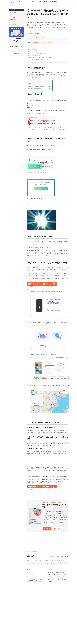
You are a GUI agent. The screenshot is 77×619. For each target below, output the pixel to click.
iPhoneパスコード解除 (51, 577)
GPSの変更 (45, 2)
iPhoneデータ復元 (51, 572)
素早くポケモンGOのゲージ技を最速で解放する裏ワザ (38, 57)
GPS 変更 (40, 551)
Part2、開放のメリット (33, 51)
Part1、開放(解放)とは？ (33, 49)
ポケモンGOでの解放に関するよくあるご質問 (37, 59)
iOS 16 (65, 574)
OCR (57, 574)
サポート (60, 2)
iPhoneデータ (63, 576)
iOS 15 (61, 574)
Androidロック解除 (60, 577)
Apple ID (49, 581)
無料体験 (47, 528)
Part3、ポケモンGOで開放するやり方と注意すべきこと (39, 53)
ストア (64, 2)
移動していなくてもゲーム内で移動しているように (55, 276)
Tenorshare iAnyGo (33, 33)
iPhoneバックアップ (57, 579)
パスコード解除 (39, 1)
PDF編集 (53, 574)
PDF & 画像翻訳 (53, 1)
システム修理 (25, 1)
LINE (53, 576)
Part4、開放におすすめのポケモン (35, 55)
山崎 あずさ (33, 555)
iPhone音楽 (64, 579)
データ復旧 (18, 1)
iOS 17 (64, 572)
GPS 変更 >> (34, 560)
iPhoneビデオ (50, 579)
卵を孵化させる (50, 269)
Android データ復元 (58, 572)
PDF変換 (49, 574)
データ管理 (32, 1)
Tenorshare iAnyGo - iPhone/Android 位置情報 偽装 (51, 502)
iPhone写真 (57, 576)
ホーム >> (29, 560)
